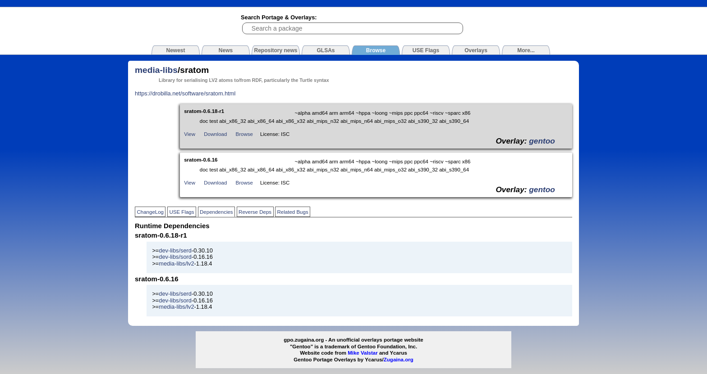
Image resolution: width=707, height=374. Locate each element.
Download (215, 134)
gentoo (542, 140)
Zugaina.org (398, 359)
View (189, 134)
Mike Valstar (363, 353)
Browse (244, 134)
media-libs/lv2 (176, 263)
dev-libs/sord (175, 256)
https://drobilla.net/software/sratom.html (185, 93)
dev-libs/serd (175, 250)
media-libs (156, 70)
